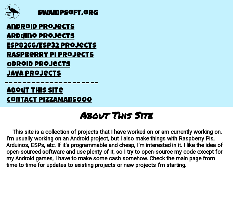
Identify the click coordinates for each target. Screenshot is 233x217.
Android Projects (40, 27)
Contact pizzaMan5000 (49, 100)
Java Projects (34, 74)
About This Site (35, 91)
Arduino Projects (40, 36)
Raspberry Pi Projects (50, 55)
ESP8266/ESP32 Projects (51, 46)
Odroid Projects (38, 64)
